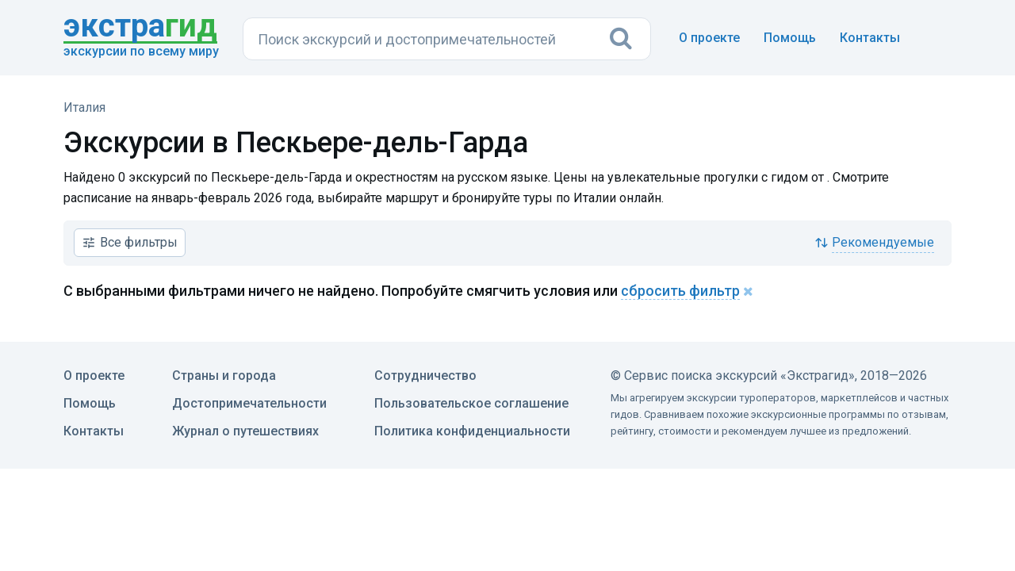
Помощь (790, 37)
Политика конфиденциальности (472, 431)
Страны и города (224, 375)
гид (140, 27)
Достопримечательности (249, 403)
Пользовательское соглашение (471, 403)
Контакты (870, 37)
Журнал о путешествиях (245, 431)
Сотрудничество (425, 375)
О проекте (709, 37)
